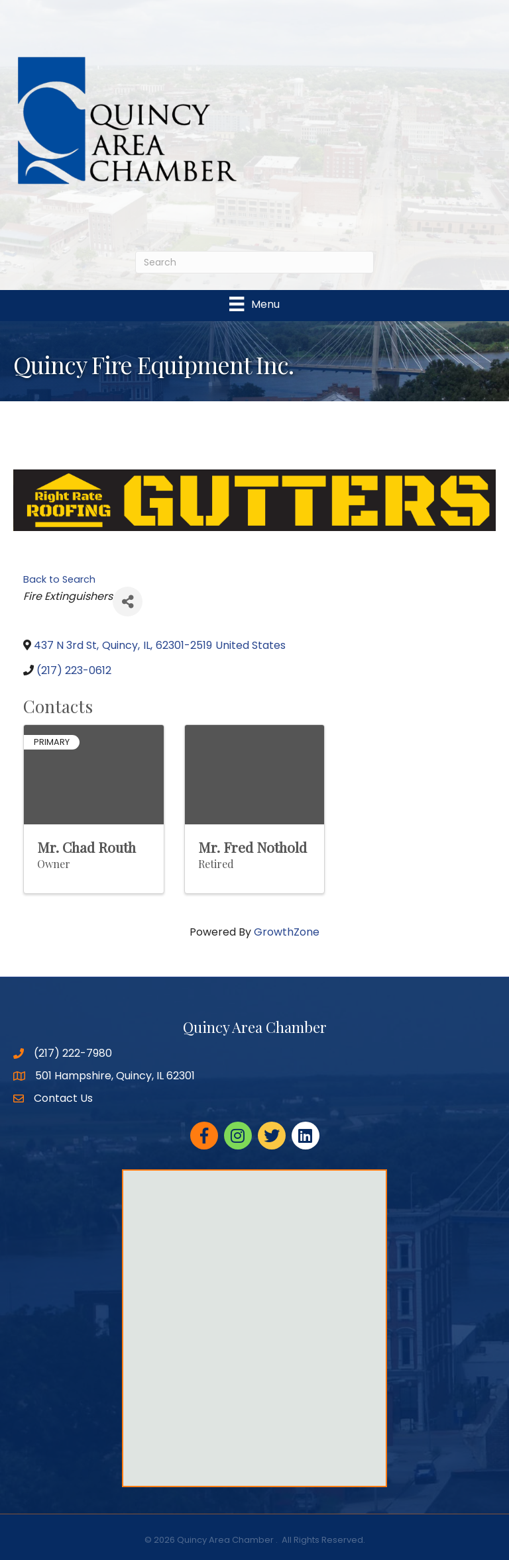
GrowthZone (286, 932)
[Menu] (254, 304)
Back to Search (59, 579)
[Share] (127, 601)
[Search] (254, 262)
